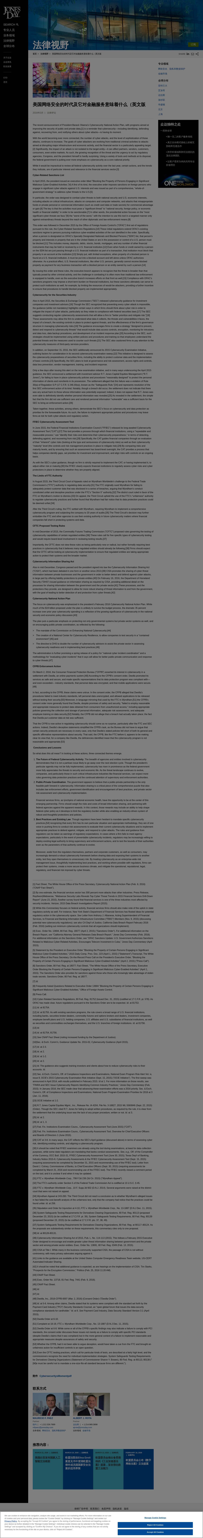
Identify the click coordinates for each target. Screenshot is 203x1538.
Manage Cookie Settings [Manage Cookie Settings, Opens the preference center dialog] (155, 1518)
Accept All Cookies (155, 1532)
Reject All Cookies (155, 1525)
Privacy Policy (11, 1521)
